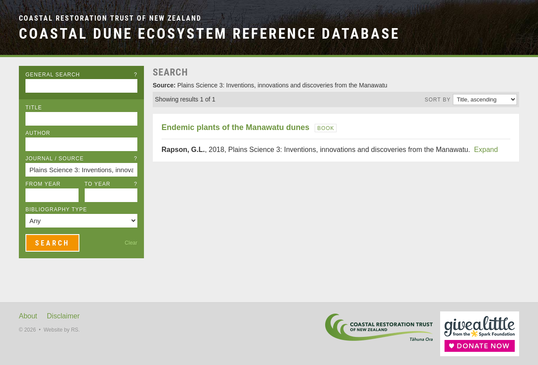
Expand (486, 149)
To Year (111, 184)
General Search (81, 75)
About (28, 316)
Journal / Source (81, 158)
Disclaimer (63, 316)
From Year (43, 184)
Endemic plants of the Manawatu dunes (235, 127)
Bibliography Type (56, 209)
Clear (131, 243)
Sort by (438, 100)
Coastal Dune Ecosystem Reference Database (209, 33)
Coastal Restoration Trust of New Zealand (110, 18)
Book (325, 128)
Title (33, 108)
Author (37, 133)
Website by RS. (61, 330)
